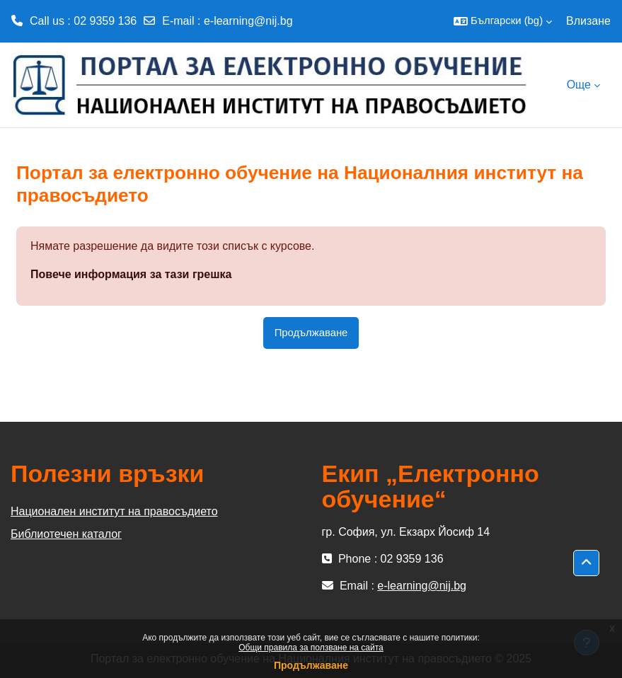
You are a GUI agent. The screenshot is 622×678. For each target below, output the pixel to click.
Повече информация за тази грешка (130, 274)
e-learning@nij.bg (248, 21)
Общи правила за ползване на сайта (311, 648)
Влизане (588, 21)
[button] (502, 21)
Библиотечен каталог (66, 534)
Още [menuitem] (579, 85)
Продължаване (311, 665)
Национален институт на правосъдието (114, 511)
